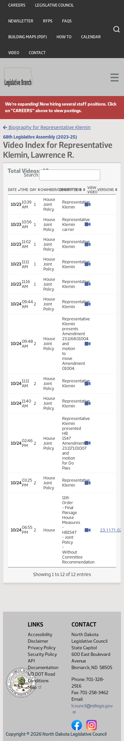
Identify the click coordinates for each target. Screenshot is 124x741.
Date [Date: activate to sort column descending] (12, 190)
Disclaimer (38, 641)
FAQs (67, 21)
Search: (62, 175)
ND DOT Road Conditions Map (41, 680)
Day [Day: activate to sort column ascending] (33, 190)
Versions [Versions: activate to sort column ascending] (105, 190)
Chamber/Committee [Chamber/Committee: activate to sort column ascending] (49, 190)
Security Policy (42, 654)
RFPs (48, 21)
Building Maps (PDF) (27, 37)
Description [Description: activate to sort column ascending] (68, 190)
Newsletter (20, 21)
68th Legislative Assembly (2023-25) (40, 137)
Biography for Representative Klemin (47, 127)
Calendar (91, 37)
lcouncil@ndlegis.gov (92, 708)
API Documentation (43, 664)
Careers (16, 5)
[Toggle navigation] (111, 76)
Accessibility (40, 634)
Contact (37, 52)
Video (13, 52)
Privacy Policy (42, 648)
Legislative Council (54, 5)
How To (64, 37)
